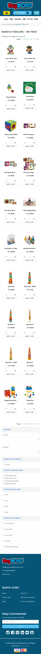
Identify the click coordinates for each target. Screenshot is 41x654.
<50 (6, 500)
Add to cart (10, 70)
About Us (24, 593)
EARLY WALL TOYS (10, 478)
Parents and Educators (12, 546)
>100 (6, 512)
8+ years (7, 541)
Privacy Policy (24, 646)
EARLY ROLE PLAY (10, 484)
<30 (6, 495)
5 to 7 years (8, 535)
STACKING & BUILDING (12, 481)
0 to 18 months (9, 523)
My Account (6, 597)
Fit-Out (30, 19)
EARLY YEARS (10, 24)
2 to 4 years (8, 529)
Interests (17, 19)
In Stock (7, 464)
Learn (6, 19)
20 (17, 37)
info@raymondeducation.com (12, 567)
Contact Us (6, 574)
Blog (36, 19)
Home (3, 24)
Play (11, 19)
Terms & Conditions (28, 601)
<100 (6, 506)
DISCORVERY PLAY (10, 475)
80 (24, 37)
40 (21, 37)
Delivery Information (28, 597)
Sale (24, 19)
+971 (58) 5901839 (8, 571)
